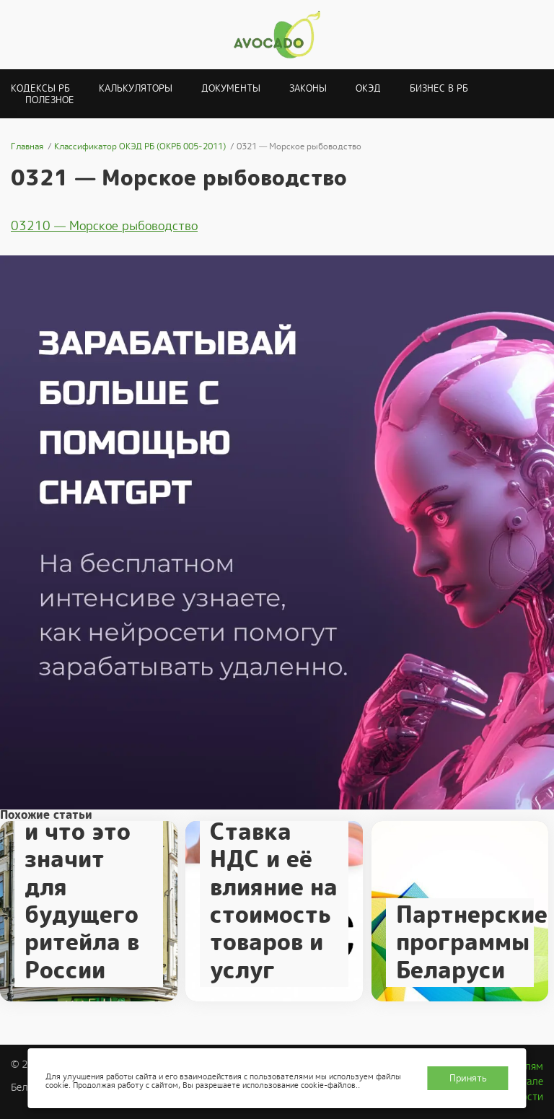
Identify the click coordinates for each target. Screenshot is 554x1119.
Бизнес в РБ (439, 88)
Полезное (49, 100)
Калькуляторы (135, 88)
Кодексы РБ (40, 88)
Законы (308, 88)
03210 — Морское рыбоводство (104, 225)
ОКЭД (368, 88)
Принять (468, 1078)
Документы (230, 88)
